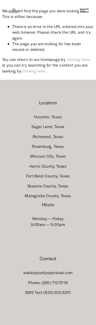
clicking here (78, 59)
